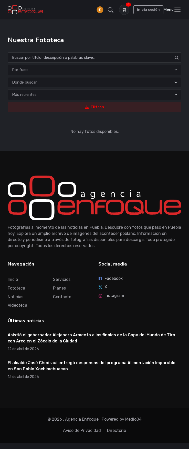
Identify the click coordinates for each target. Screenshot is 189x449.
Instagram (111, 295)
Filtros (94, 107)
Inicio (13, 279)
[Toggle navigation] (172, 9)
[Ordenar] (94, 94)
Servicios (61, 279)
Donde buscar (24, 82)
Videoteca (17, 305)
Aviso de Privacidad (82, 430)
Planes (59, 288)
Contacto (62, 296)
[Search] (94, 57)
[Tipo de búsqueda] (94, 70)
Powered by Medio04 (122, 419)
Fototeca (16, 288)
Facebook (110, 278)
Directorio (116, 430)
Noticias (15, 296)
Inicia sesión (148, 9)
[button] (110, 10)
